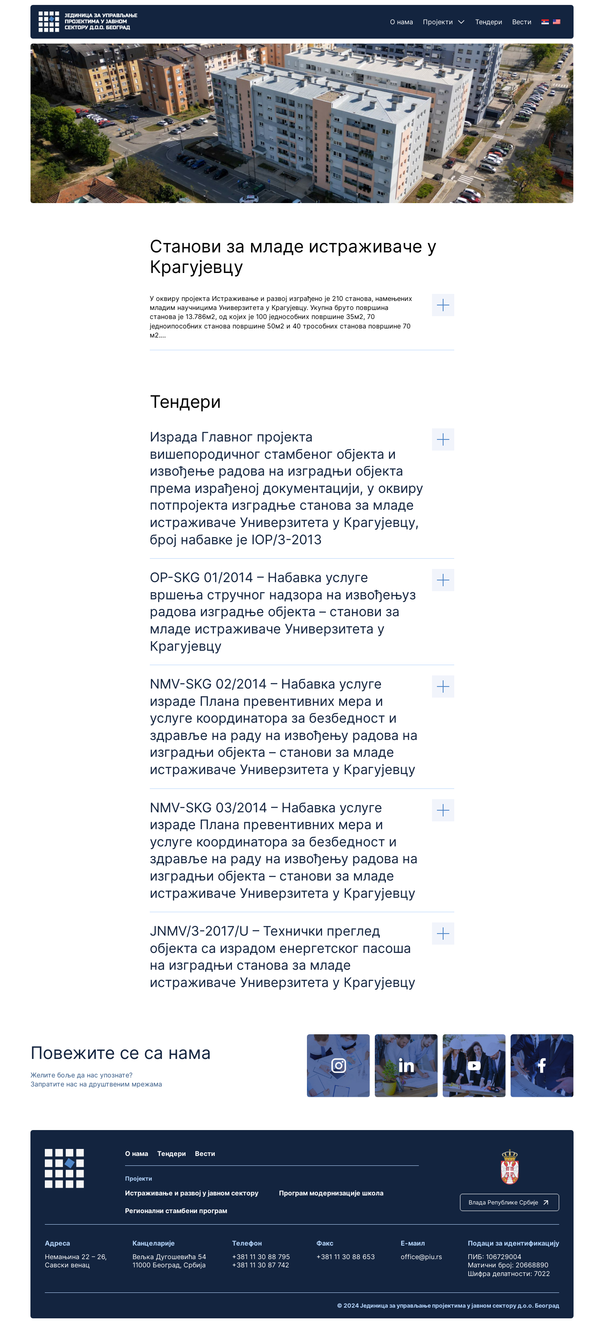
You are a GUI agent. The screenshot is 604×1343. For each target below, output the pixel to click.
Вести (522, 22)
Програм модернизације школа (331, 1193)
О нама (401, 22)
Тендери (488, 22)
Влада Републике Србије (510, 1202)
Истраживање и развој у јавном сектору (191, 1193)
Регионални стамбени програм (176, 1211)
